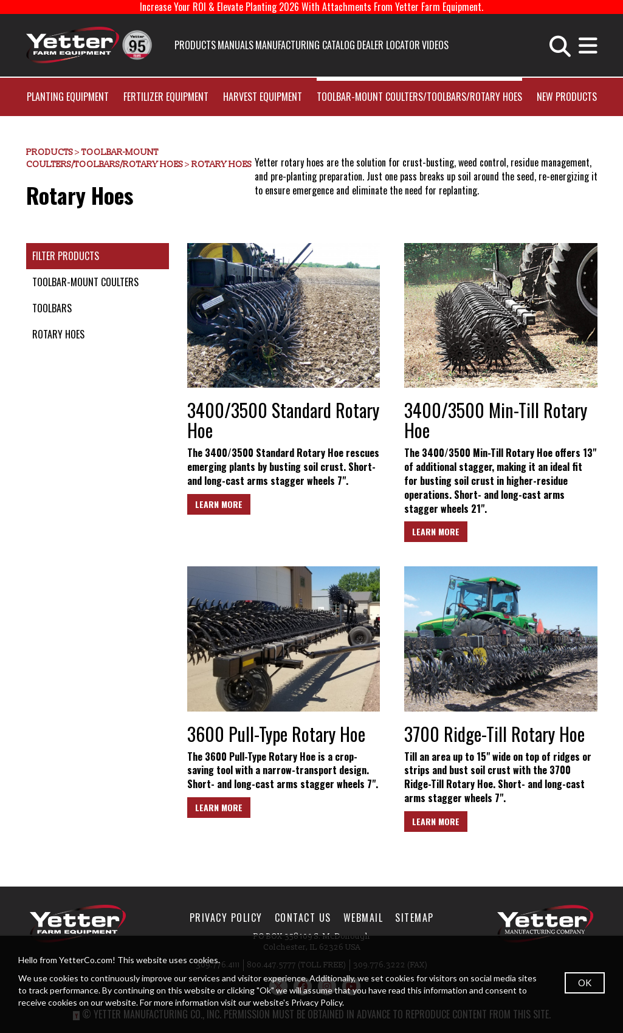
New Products (567, 96)
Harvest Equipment (262, 96)
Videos (435, 45)
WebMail (363, 917)
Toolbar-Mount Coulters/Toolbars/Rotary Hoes (419, 96)
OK (584, 982)
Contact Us (303, 917)
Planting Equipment (68, 96)
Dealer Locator (388, 45)
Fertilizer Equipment (165, 96)
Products (195, 45)
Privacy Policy (226, 917)
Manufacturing (287, 45)
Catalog (338, 45)
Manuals (235, 45)
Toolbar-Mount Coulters (85, 282)
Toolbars (52, 308)
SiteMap (414, 917)
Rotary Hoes (221, 164)
